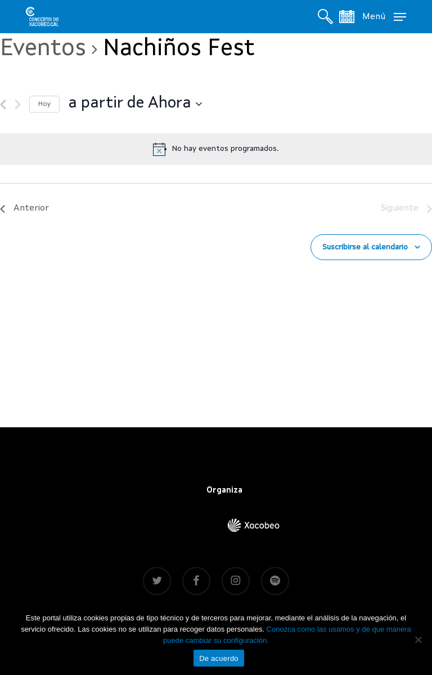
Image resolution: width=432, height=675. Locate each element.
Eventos (43, 49)
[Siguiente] (18, 104)
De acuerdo (218, 658)
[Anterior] (3, 104)
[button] (384, 16)
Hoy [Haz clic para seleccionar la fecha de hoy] (44, 104)
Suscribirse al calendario (365, 247)
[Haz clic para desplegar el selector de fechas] (135, 104)
